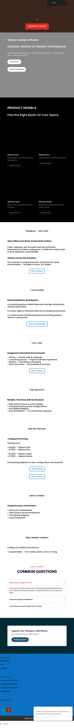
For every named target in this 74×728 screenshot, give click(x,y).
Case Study (5, 661)
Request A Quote (37, 26)
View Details (14, 165)
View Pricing (37, 469)
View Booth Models (17, 69)
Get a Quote (14, 62)
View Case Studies (37, 324)
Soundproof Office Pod (9, 680)
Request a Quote (20, 640)
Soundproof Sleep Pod (9, 684)
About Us (6, 657)
